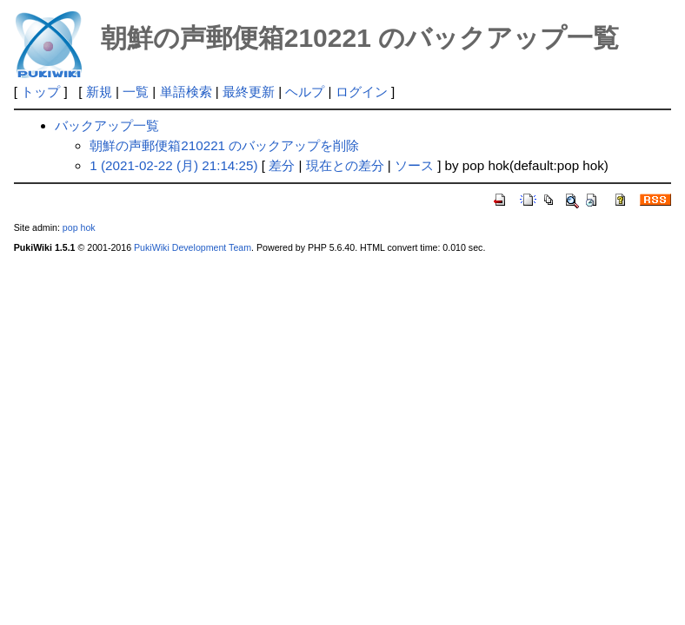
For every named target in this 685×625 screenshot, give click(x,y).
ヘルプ (304, 91)
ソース (414, 165)
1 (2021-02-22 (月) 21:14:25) (173, 165)
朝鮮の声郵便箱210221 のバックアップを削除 (224, 145)
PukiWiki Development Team (192, 247)
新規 (99, 91)
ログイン (362, 91)
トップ (40, 91)
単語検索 (186, 91)
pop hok (79, 227)
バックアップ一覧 (107, 125)
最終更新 (249, 91)
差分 (282, 165)
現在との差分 (345, 165)
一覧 (136, 91)
